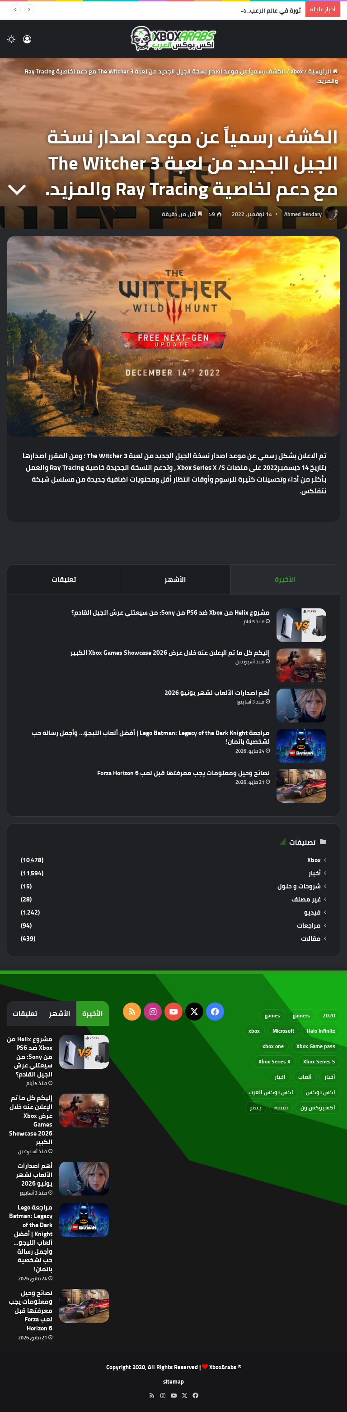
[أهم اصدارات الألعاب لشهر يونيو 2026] (301, 705)
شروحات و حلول (299, 886)
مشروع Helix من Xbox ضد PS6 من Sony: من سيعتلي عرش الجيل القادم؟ (170, 612)
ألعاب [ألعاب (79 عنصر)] (305, 1077)
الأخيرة (285, 579)
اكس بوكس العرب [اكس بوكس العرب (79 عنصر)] (271, 1092)
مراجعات (309, 925)
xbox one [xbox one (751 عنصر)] (273, 1046)
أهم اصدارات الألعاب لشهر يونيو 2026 (217, 693)
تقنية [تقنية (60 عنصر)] (281, 1107)
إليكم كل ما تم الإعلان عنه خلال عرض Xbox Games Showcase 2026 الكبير (170, 652)
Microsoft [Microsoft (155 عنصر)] (283, 1031)
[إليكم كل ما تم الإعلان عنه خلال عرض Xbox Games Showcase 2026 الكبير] (301, 665)
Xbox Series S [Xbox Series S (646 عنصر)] (319, 1061)
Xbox (297, 71)
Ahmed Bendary (303, 214)
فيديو (312, 912)
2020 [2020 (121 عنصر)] (329, 1015)
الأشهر (175, 579)
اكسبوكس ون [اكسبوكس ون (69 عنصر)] (317, 1107)
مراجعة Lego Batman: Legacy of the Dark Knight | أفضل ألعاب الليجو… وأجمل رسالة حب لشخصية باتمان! (151, 737)
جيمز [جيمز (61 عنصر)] (256, 1107)
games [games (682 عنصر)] (272, 1015)
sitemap (173, 1381)
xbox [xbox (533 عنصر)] (254, 1031)
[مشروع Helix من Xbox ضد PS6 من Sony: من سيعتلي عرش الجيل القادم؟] (301, 625)
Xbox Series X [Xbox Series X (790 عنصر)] (274, 1061)
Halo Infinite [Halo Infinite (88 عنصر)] (321, 1031)
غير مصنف (306, 899)
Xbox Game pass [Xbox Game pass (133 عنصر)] (315, 1046)
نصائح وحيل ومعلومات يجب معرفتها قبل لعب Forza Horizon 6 (183, 773)
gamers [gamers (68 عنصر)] (301, 1015)
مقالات (311, 938)
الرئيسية (323, 71)
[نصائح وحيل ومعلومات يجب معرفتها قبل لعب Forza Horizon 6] (301, 786)
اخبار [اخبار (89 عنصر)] (280, 1077)
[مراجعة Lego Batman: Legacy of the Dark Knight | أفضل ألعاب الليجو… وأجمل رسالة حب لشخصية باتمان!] (301, 746)
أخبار (315, 873)
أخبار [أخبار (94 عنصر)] (329, 1077)
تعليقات (64, 579)
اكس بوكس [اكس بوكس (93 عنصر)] (320, 1092)
